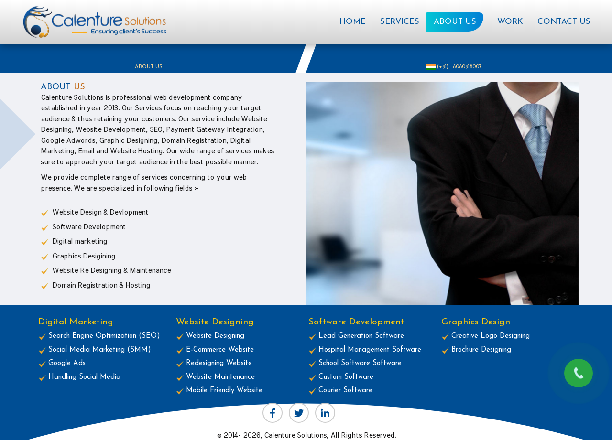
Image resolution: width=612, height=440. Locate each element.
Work (510, 22)
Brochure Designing (476, 350)
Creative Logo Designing (485, 336)
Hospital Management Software (364, 350)
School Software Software (355, 363)
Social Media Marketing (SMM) (94, 350)
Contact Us (563, 22)
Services (399, 22)
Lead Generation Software (356, 336)
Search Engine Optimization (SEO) (99, 336)
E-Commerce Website (215, 350)
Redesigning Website (214, 363)
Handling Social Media (79, 377)
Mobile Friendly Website (219, 390)
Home (356, 19)
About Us (455, 22)
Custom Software (340, 377)
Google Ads (62, 363)
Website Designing (210, 336)
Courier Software (340, 390)
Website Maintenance (215, 377)
